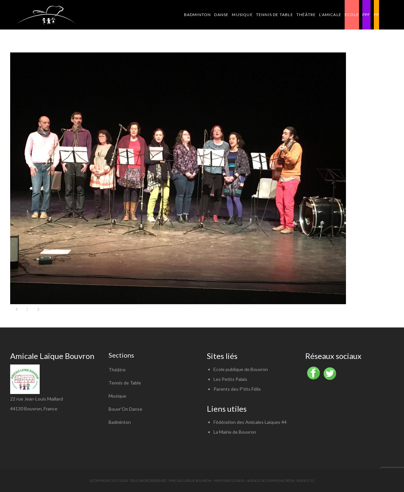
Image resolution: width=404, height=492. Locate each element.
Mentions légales (229, 480)
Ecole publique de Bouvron (240, 369)
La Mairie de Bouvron (234, 432)
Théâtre (117, 369)
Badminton (120, 422)
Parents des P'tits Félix (237, 389)
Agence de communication (270, 480)
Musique (117, 396)
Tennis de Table (125, 382)
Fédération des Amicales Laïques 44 (250, 422)
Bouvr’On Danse (125, 409)
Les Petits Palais (230, 379)
